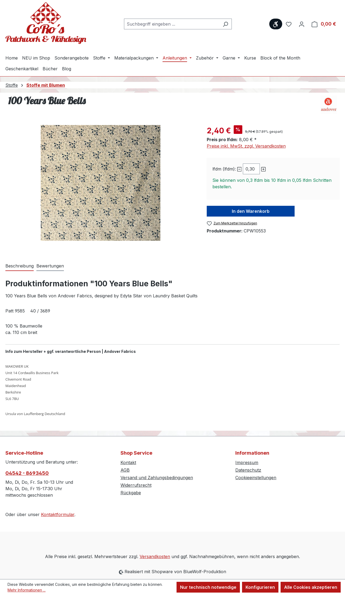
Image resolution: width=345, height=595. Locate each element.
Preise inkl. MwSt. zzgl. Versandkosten (246, 146)
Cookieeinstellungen (255, 477)
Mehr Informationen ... (27, 590)
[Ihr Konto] (301, 24)
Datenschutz (248, 470)
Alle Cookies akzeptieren (310, 587)
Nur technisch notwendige (208, 587)
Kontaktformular (57, 514)
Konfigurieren (260, 587)
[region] (100, 183)
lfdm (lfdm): (224, 169)
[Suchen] (225, 24)
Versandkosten (155, 556)
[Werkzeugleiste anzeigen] (275, 24)
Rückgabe (130, 492)
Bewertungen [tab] (50, 266)
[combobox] (171, 24)
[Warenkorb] (324, 24)
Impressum (246, 462)
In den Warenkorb (251, 211)
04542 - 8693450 (27, 473)
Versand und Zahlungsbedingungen (156, 477)
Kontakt (128, 462)
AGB (125, 470)
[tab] (19, 266)
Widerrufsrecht (135, 485)
